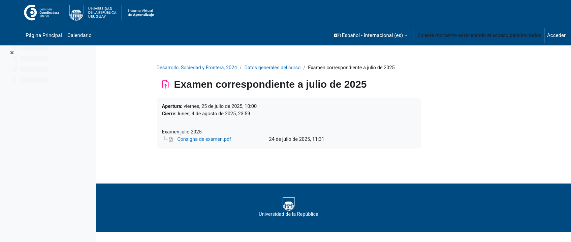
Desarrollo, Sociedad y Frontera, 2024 (237, 68)
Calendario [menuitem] (79, 35)
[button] (371, 35)
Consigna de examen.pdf (245, 140)
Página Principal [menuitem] (44, 35)
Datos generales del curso (316, 68)
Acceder (556, 35)
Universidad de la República (328, 208)
